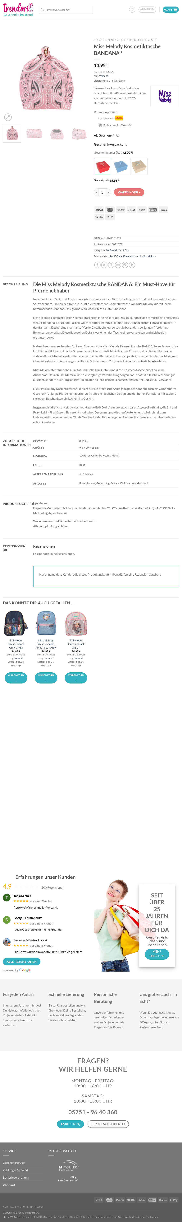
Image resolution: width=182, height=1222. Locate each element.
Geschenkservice (14, 1162)
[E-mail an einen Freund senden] (118, 265)
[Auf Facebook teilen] (97, 265)
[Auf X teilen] (104, 265)
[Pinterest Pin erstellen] (125, 265)
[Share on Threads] (111, 265)
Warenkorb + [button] (16, 678)
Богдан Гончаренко (28, 918)
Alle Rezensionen (22, 961)
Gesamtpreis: (102, 180)
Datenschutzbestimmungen (96, 1217)
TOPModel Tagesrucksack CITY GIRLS (15, 644)
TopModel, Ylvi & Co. (143, 39)
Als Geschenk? (104, 135)
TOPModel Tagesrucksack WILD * (76, 644)
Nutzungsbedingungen (131, 1217)
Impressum (37, 1206)
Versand (103, 75)
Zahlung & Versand (15, 1170)
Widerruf (9, 1185)
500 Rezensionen (53, 887)
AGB (5, 1206)
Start (98, 39)
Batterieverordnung (16, 1177)
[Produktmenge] (102, 192)
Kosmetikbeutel (132, 256)
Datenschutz (19, 1206)
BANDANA (116, 256)
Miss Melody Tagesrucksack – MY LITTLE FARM (45, 644)
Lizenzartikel (115, 39)
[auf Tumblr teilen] (132, 265)
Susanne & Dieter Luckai (30, 940)
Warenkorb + (129, 192)
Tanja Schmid (22, 895)
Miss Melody (149, 256)
